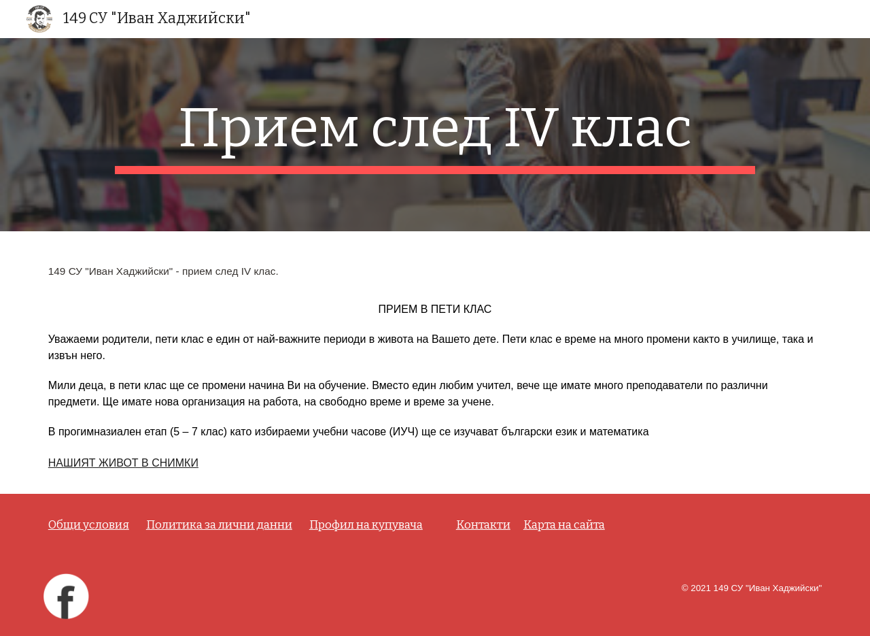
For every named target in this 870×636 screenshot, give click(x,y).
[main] (434, 135)
